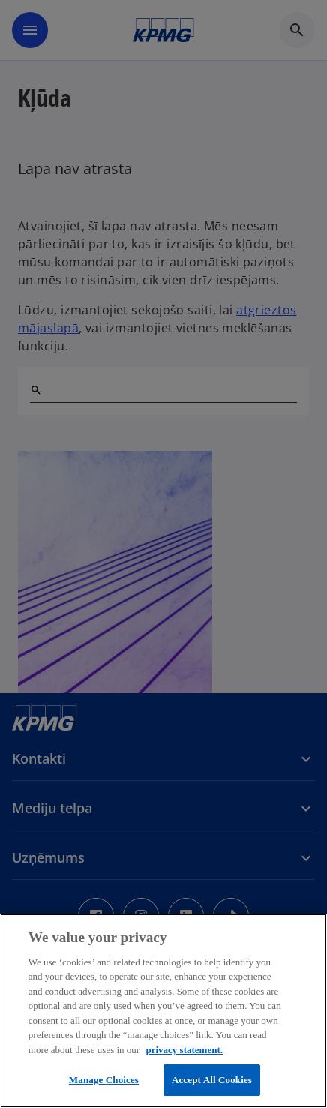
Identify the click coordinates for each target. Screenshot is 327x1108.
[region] (163, 1011)
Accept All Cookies (212, 1079)
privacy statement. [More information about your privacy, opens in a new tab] (184, 1049)
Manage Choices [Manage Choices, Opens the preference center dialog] (104, 1079)
